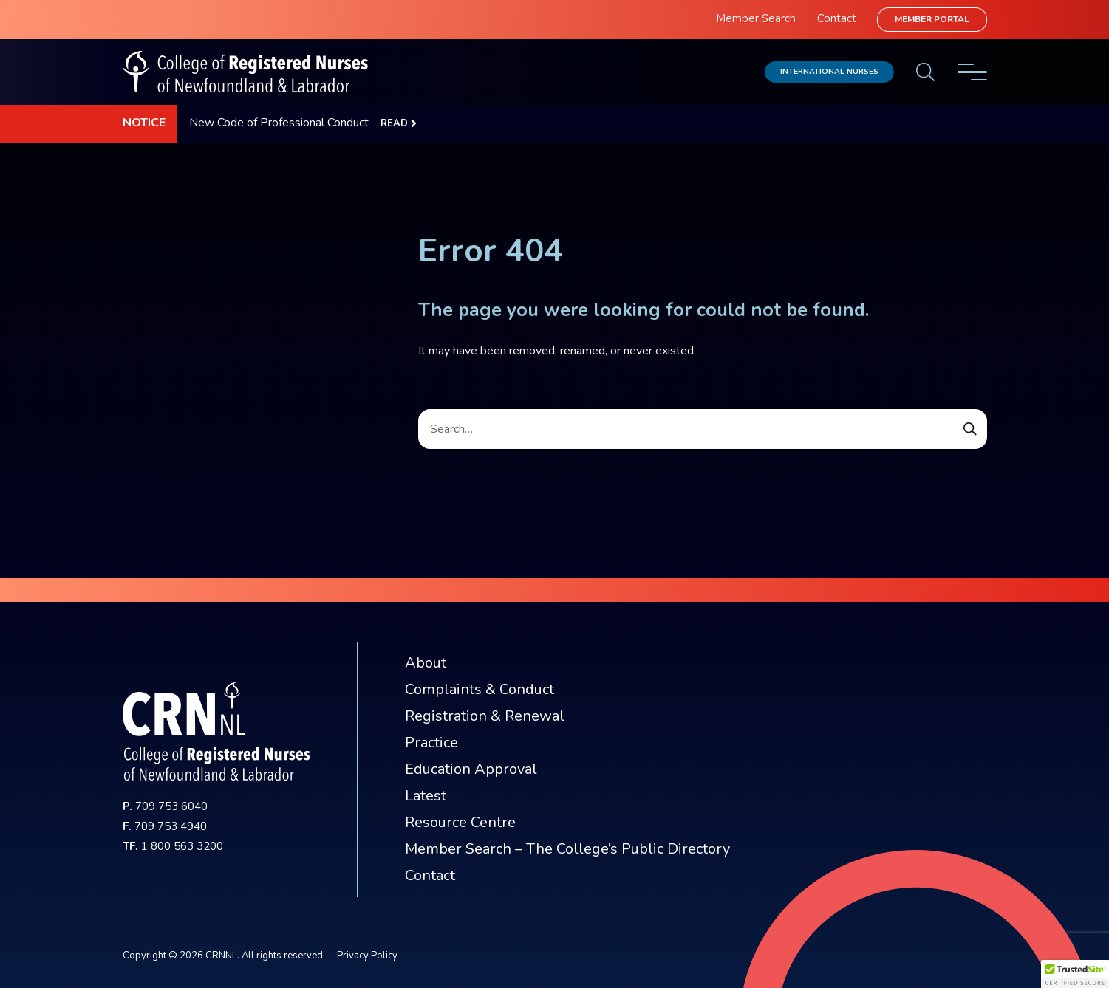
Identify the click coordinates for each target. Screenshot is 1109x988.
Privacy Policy (367, 955)
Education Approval (471, 769)
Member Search (756, 18)
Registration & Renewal (484, 716)
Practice (431, 742)
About (425, 663)
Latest (425, 796)
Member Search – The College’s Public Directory (567, 849)
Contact (836, 18)
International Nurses (829, 71)
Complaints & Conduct (479, 689)
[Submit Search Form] (970, 429)
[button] (1075, 974)
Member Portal (932, 19)
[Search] (702, 429)
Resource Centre (460, 822)
